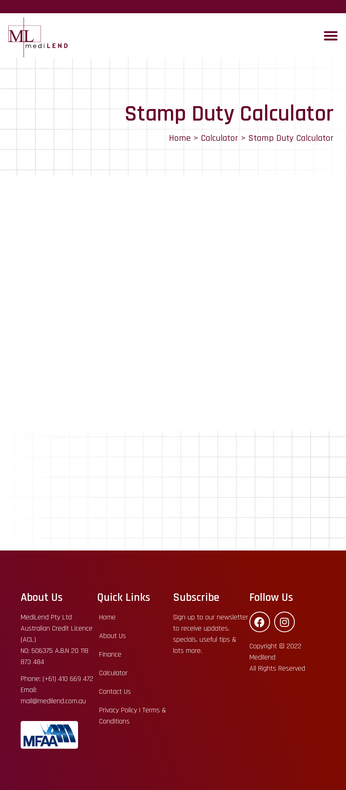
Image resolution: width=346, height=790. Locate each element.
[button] (331, 35)
